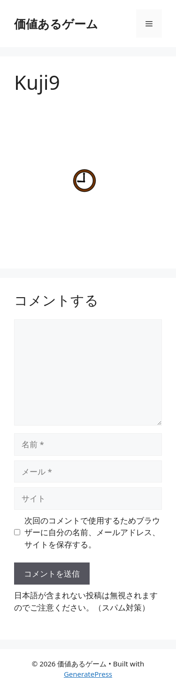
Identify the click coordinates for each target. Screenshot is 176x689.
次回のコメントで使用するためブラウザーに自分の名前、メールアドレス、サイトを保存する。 (92, 532)
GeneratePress (88, 674)
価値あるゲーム (56, 24)
